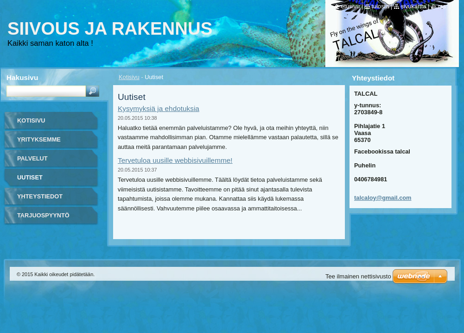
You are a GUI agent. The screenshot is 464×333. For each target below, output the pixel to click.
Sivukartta (413, 6)
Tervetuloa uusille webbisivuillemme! (175, 160)
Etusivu (350, 6)
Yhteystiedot (40, 196)
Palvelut (32, 158)
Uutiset (30, 177)
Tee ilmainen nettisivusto (358, 276)
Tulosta (380, 6)
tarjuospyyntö (43, 215)
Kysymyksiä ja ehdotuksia (158, 108)
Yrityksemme (39, 139)
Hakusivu (22, 77)
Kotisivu (129, 77)
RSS (442, 6)
